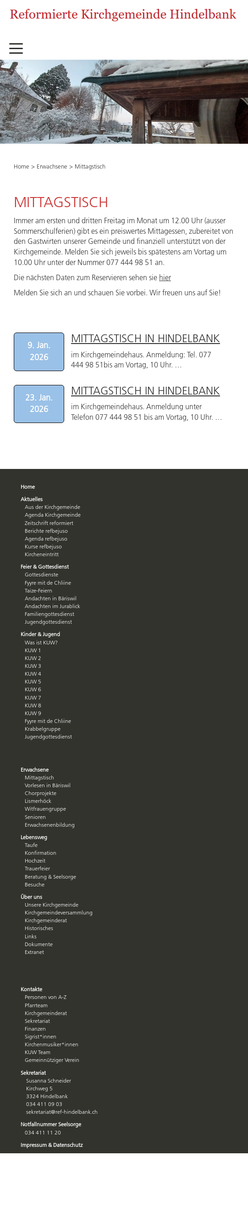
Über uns (31, 896)
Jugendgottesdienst (48, 621)
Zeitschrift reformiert (49, 522)
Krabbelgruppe (43, 728)
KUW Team (37, 1052)
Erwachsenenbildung (50, 824)
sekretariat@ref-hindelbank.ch (62, 1111)
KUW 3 (33, 665)
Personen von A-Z (45, 996)
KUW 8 (33, 705)
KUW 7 (33, 697)
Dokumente (39, 944)
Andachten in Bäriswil (51, 598)
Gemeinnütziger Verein (52, 1059)
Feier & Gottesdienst (45, 566)
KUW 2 (33, 657)
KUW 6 (33, 689)
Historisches (39, 928)
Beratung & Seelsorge (50, 876)
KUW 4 (33, 673)
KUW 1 (33, 650)
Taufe (31, 844)
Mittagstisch (39, 777)
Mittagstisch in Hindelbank (145, 338)
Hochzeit (35, 860)
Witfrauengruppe (45, 808)
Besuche (34, 884)
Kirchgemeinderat (46, 920)
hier (165, 277)
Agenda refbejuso (46, 538)
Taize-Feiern (38, 590)
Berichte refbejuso (46, 530)
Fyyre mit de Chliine (48, 582)
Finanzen (35, 1028)
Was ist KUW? (41, 642)
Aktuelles (32, 499)
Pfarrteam (36, 1005)
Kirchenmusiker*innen (51, 1044)
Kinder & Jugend (40, 634)
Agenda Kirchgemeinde (53, 514)
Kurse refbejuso (43, 546)
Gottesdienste (41, 574)
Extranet (34, 951)
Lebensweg (34, 837)
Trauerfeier (37, 868)
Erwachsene (52, 166)
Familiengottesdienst (49, 613)
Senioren (35, 816)
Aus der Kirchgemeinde (52, 506)
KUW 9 (33, 713)
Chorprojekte (40, 793)
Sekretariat (37, 1020)
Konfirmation (40, 852)
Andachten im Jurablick (52, 606)
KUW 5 (33, 681)
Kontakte (31, 989)
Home (21, 166)
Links (31, 936)
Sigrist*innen (40, 1036)
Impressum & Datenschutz (52, 1144)
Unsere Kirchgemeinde (51, 904)
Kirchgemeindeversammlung (59, 912)
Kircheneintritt (42, 554)
